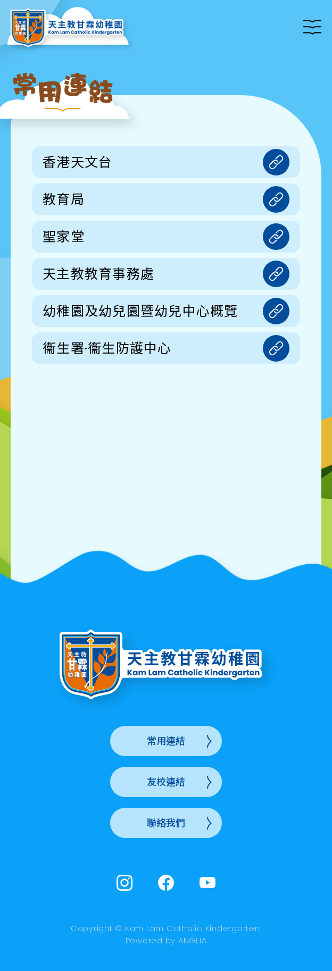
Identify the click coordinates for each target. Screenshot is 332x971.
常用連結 (166, 741)
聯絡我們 (166, 823)
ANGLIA (192, 940)
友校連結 (166, 782)
